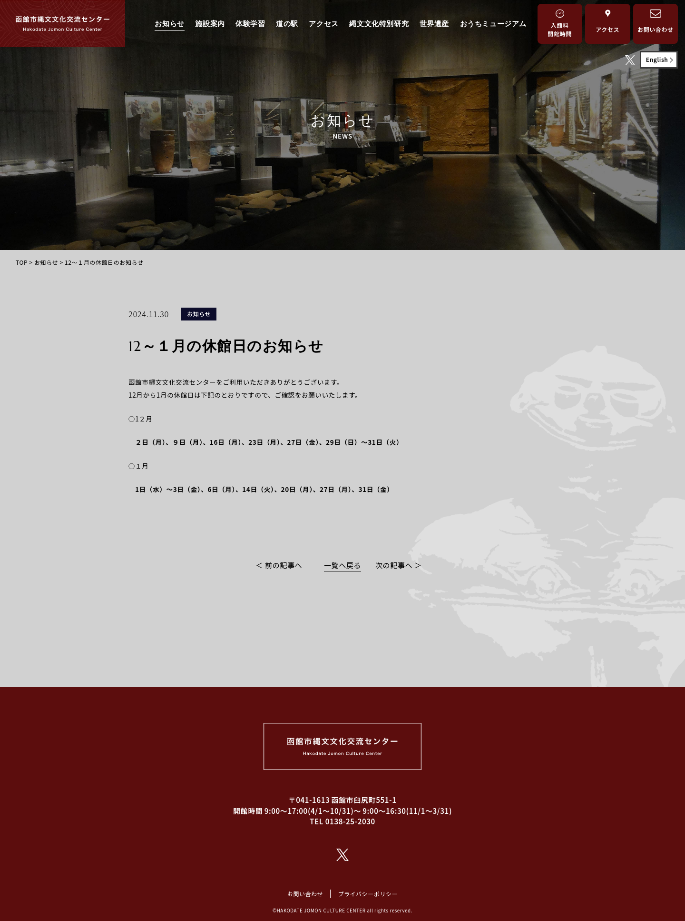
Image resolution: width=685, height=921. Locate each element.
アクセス (323, 23)
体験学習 (250, 23)
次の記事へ (393, 565)
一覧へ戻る (342, 565)
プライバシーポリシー (368, 894)
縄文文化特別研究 (379, 23)
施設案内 (210, 23)
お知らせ (169, 23)
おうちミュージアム (493, 23)
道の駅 (287, 23)
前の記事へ (283, 565)
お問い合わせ (305, 894)
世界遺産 (434, 23)
